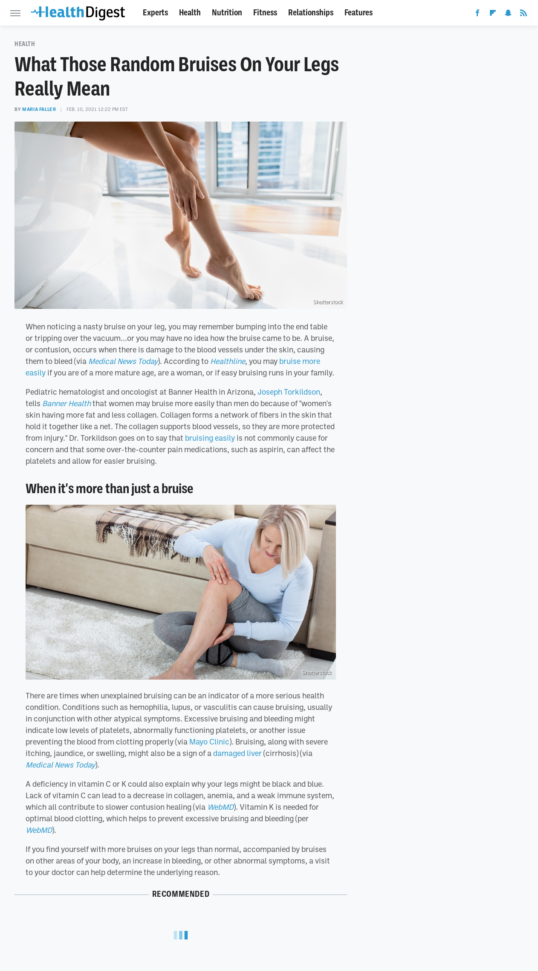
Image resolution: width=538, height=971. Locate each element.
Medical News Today (123, 361)
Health (190, 12)
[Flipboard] (493, 14)
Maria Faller (39, 109)
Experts (155, 12)
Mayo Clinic (209, 741)
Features (358, 12)
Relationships (310, 12)
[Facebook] (477, 14)
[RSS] (523, 14)
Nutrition (227, 12)
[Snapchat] (508, 14)
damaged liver (237, 753)
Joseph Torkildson (288, 391)
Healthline (227, 361)
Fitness (265, 12)
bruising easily (210, 437)
